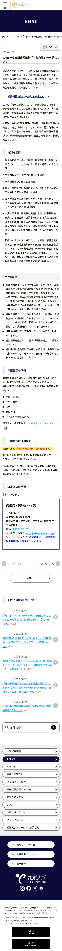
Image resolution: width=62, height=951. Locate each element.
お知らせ (18, 36)
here (10, 923)
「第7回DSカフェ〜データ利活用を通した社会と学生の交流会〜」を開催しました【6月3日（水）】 (26, 619)
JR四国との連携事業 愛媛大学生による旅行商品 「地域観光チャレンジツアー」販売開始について (27, 642)
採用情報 (21, 863)
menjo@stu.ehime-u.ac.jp (39, 533)
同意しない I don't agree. (31, 944)
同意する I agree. (31, 932)
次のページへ (47, 563)
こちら (36, 913)
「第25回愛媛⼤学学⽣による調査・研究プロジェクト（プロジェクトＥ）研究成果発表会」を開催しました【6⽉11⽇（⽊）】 (26, 687)
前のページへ (15, 563)
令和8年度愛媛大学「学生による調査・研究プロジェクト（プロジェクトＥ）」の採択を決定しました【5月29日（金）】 (27, 665)
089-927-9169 (20, 529)
